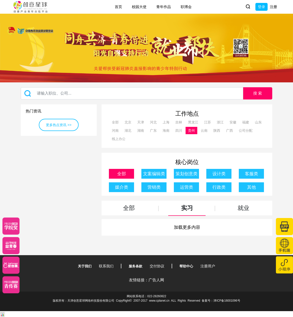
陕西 (216, 130)
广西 (229, 130)
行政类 (219, 187)
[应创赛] (11, 265)
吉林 (178, 122)
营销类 (154, 187)
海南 (166, 130)
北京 (128, 122)
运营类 (186, 187)
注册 (273, 7)
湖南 (140, 130)
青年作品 (163, 7)
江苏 (207, 122)
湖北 (128, 130)
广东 (153, 130)
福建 (245, 122)
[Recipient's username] (132, 93)
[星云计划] (11, 226)
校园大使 (139, 7)
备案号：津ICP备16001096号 (221, 300)
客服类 (251, 173)
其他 (251, 187)
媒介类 (121, 187)
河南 (115, 130)
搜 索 (257, 93)
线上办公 (119, 139)
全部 (115, 122)
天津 (140, 122)
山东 (258, 122)
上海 (166, 122)
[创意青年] (11, 284)
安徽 (233, 122)
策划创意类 (187, 173)
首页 (118, 7)
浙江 (220, 122)
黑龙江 (193, 122)
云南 (204, 130)
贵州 (191, 130)
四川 (178, 130)
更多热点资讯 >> (58, 125)
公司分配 (245, 130)
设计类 (219, 173)
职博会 (186, 7)
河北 (153, 122)
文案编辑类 (154, 173)
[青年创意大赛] (11, 245)
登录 (261, 7)
